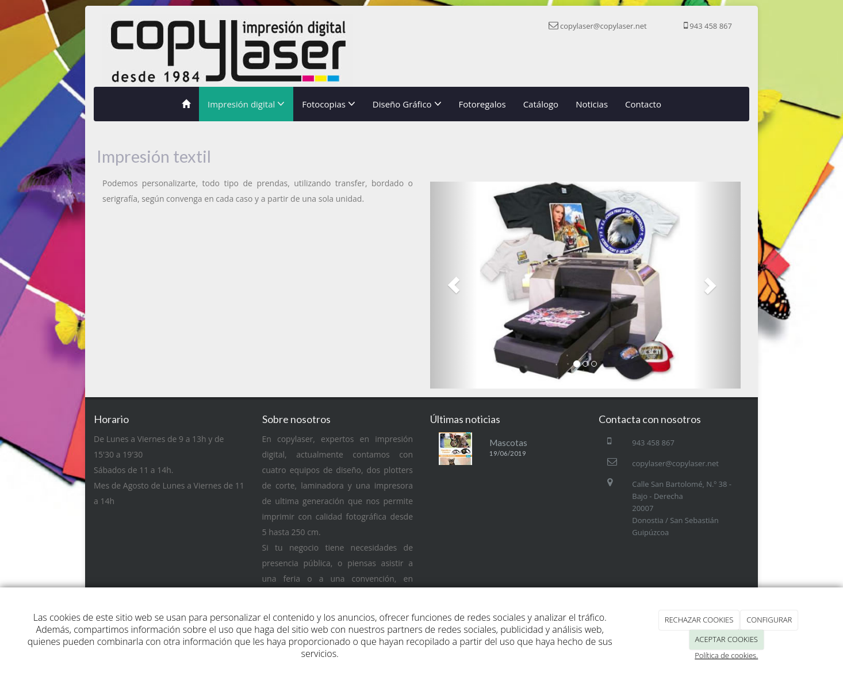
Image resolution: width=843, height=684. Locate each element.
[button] (453, 285)
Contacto (643, 104)
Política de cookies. (726, 655)
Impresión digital (246, 104)
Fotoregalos (482, 104)
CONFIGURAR (769, 619)
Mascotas (508, 442)
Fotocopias (328, 104)
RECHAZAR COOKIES (699, 619)
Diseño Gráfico (407, 104)
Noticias (592, 104)
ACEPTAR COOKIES (726, 639)
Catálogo (540, 104)
